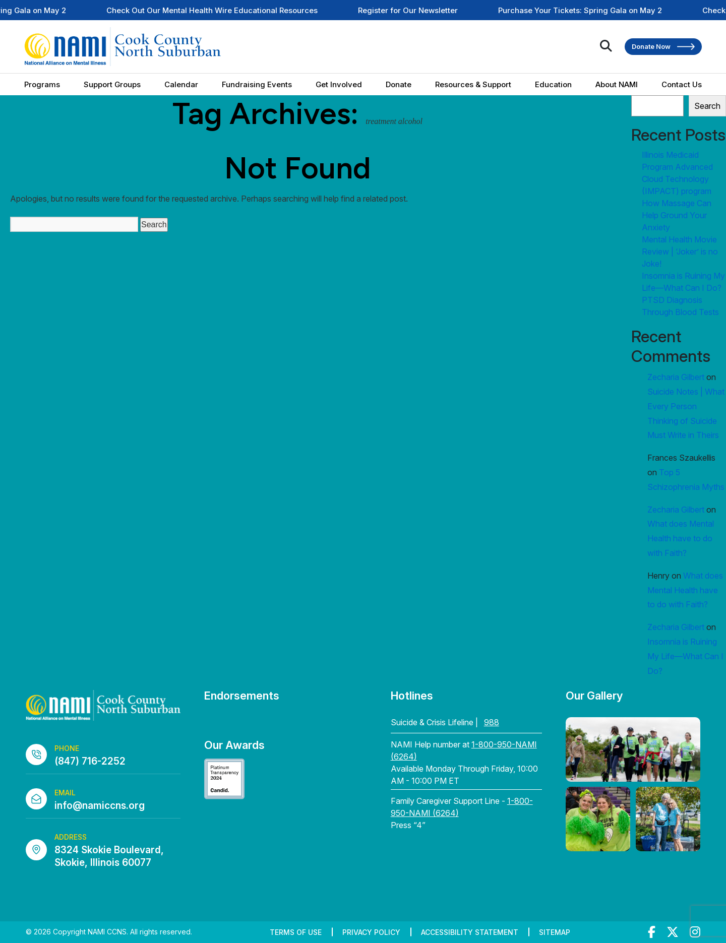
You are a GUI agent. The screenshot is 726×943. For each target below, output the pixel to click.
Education (553, 84)
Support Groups (112, 84)
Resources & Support (473, 84)
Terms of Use (296, 932)
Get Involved (339, 84)
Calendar (181, 84)
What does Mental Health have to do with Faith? (680, 538)
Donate (398, 84)
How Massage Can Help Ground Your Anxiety (676, 215)
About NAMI (616, 84)
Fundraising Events (257, 84)
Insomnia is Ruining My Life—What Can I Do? (685, 656)
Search (707, 106)
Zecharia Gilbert (675, 377)
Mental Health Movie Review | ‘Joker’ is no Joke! (680, 251)
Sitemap (554, 932)
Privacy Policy (371, 932)
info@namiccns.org (99, 805)
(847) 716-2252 (90, 761)
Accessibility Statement (469, 932)
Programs (42, 84)
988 (491, 722)
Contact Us (681, 84)
